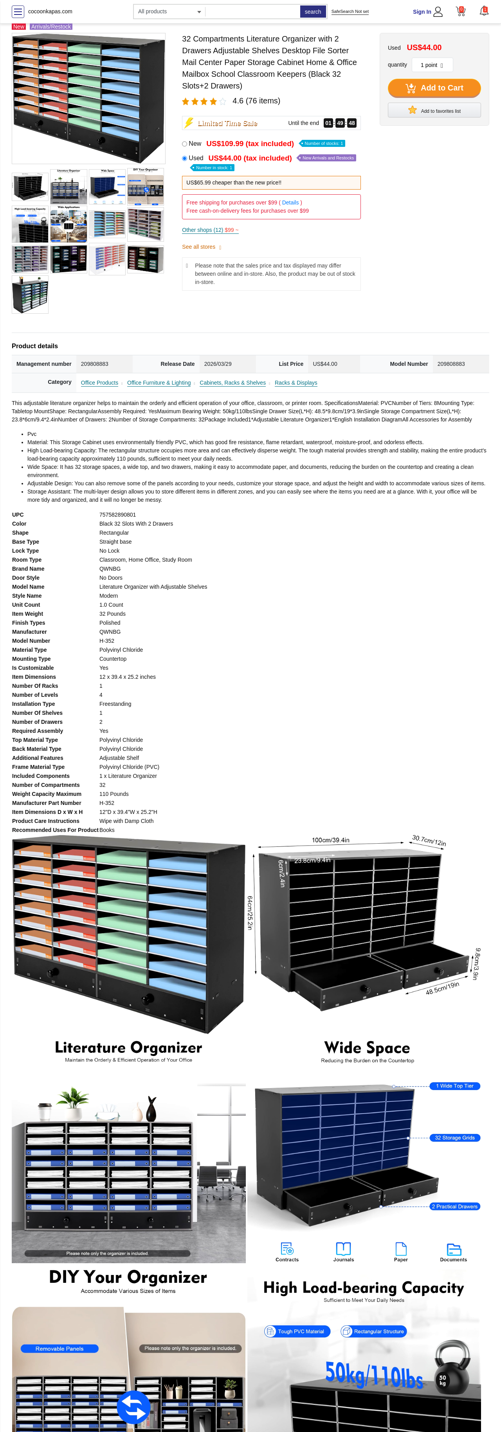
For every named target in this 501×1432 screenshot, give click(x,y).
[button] (484, 10)
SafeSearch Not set (350, 11)
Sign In (422, 12)
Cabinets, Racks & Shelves (233, 383)
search (313, 12)
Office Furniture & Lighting (159, 383)
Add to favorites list (434, 109)
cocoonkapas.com (50, 11)
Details (290, 202)
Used (272, 162)
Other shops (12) (210, 230)
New (267, 143)
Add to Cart (434, 88)
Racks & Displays (296, 383)
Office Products (99, 383)
